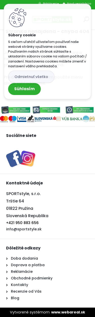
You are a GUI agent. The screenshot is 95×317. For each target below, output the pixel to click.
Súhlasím (24, 89)
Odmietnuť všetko (31, 76)
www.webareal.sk (68, 312)
